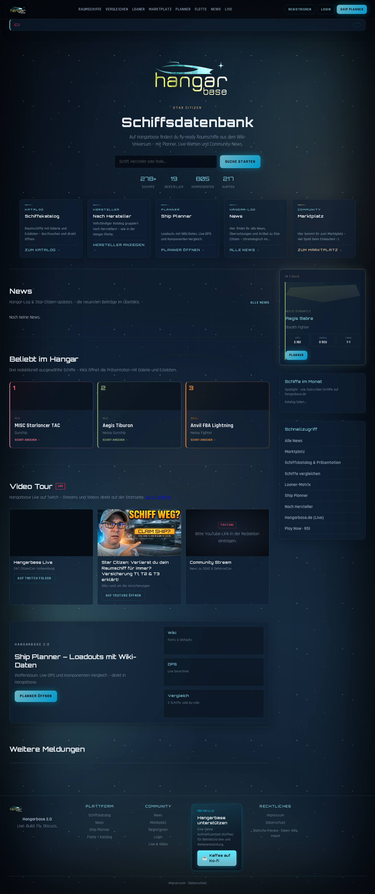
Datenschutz (275, 822)
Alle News (259, 302)
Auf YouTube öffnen (123, 595)
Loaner (138, 9)
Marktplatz (160, 9)
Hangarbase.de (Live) (304, 517)
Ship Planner (351, 9)
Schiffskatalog (99, 815)
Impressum (275, 815)
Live (228, 9)
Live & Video (158, 844)
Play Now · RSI (297, 528)
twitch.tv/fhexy (158, 497)
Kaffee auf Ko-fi (216, 858)
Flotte (201, 9)
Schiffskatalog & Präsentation (313, 462)
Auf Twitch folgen (34, 578)
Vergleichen (117, 9)
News (216, 9)
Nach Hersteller (299, 507)
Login (326, 9)
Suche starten (240, 161)
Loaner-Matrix (298, 484)
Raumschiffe (90, 9)
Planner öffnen (36, 696)
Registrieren (299, 9)
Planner (183, 9)
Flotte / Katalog (99, 837)
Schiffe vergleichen (302, 474)
